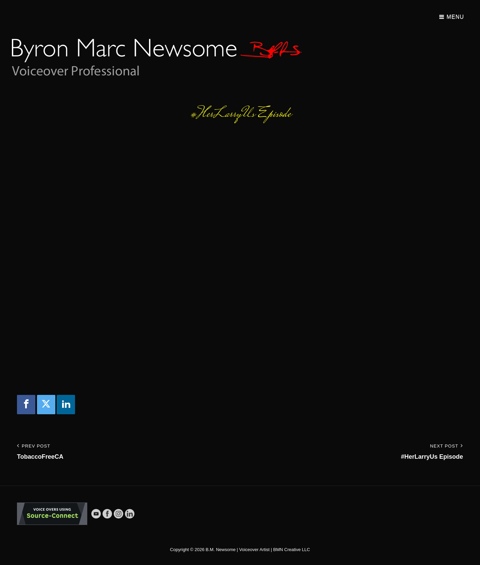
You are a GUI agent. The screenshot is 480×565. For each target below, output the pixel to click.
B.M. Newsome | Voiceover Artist (238, 549)
